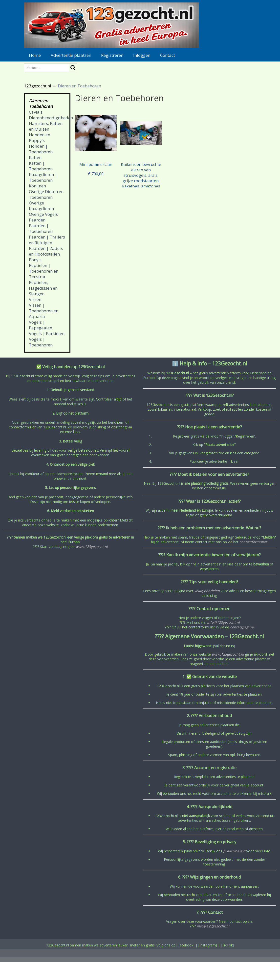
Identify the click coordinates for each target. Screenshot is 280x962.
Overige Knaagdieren (41, 205)
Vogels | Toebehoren (41, 342)
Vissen (35, 299)
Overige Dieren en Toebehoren (46, 194)
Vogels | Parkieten (47, 333)
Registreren (112, 55)
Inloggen (141, 55)
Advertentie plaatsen (71, 55)
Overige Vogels (43, 214)
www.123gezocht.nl (92, 546)
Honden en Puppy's (39, 137)
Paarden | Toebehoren (41, 228)
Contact (167, 55)
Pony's (35, 259)
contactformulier (253, 542)
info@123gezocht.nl (223, 622)
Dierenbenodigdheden (51, 117)
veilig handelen (207, 590)
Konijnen (37, 186)
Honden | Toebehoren (41, 149)
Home (35, 55)
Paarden (37, 220)
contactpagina (242, 627)
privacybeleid (234, 851)
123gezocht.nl (37, 86)
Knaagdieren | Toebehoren (43, 177)
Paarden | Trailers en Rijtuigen (47, 239)
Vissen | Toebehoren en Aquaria (43, 310)
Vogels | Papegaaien (40, 325)
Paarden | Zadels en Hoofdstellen (46, 251)
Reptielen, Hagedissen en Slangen (43, 288)
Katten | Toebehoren (41, 166)
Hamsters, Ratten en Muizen (46, 126)
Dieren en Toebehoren (41, 103)
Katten (35, 157)
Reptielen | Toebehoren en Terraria (43, 271)
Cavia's (36, 112)
